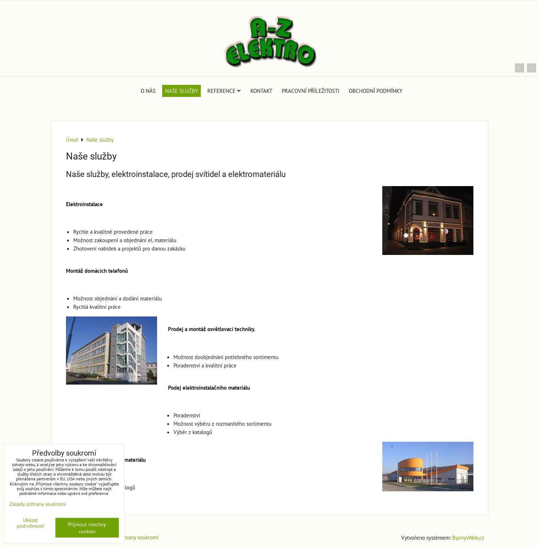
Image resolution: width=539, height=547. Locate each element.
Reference (224, 90)
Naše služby (181, 90)
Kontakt (261, 90)
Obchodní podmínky (375, 90)
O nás (148, 90)
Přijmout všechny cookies (87, 528)
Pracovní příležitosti (310, 90)
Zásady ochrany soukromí (130, 537)
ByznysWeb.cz (468, 537)
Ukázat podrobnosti (30, 523)
